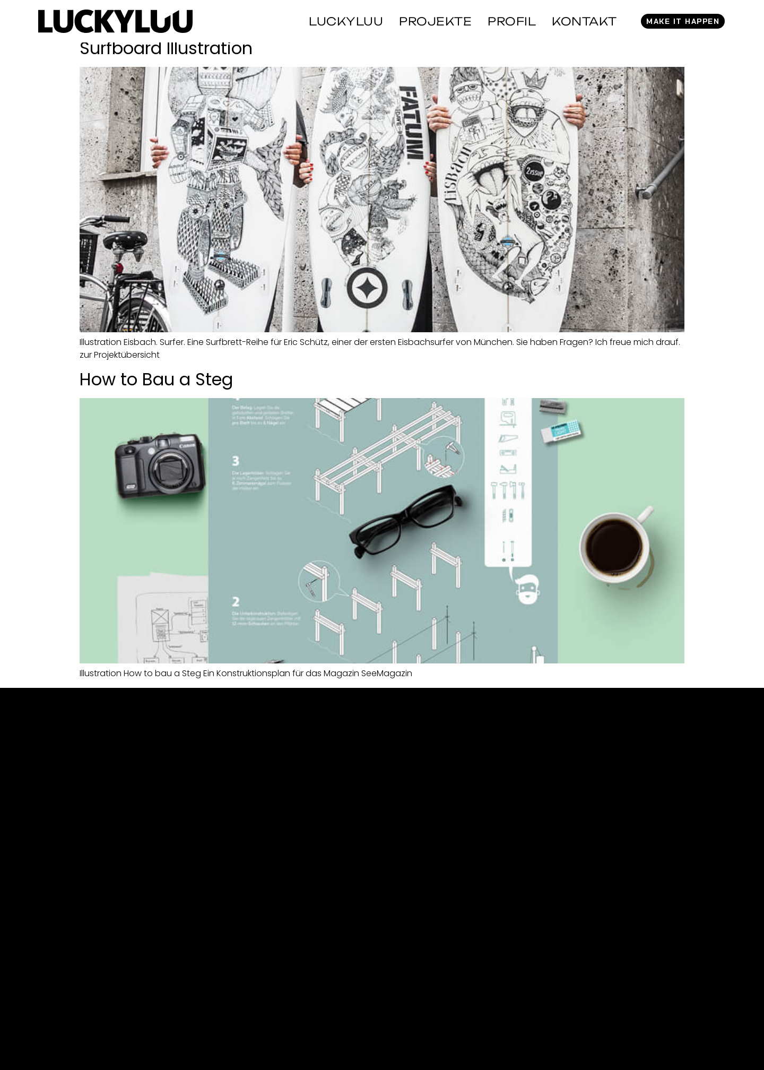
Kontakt (584, 21)
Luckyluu (346, 21)
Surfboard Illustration (166, 48)
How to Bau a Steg (156, 379)
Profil (512, 21)
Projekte (435, 21)
